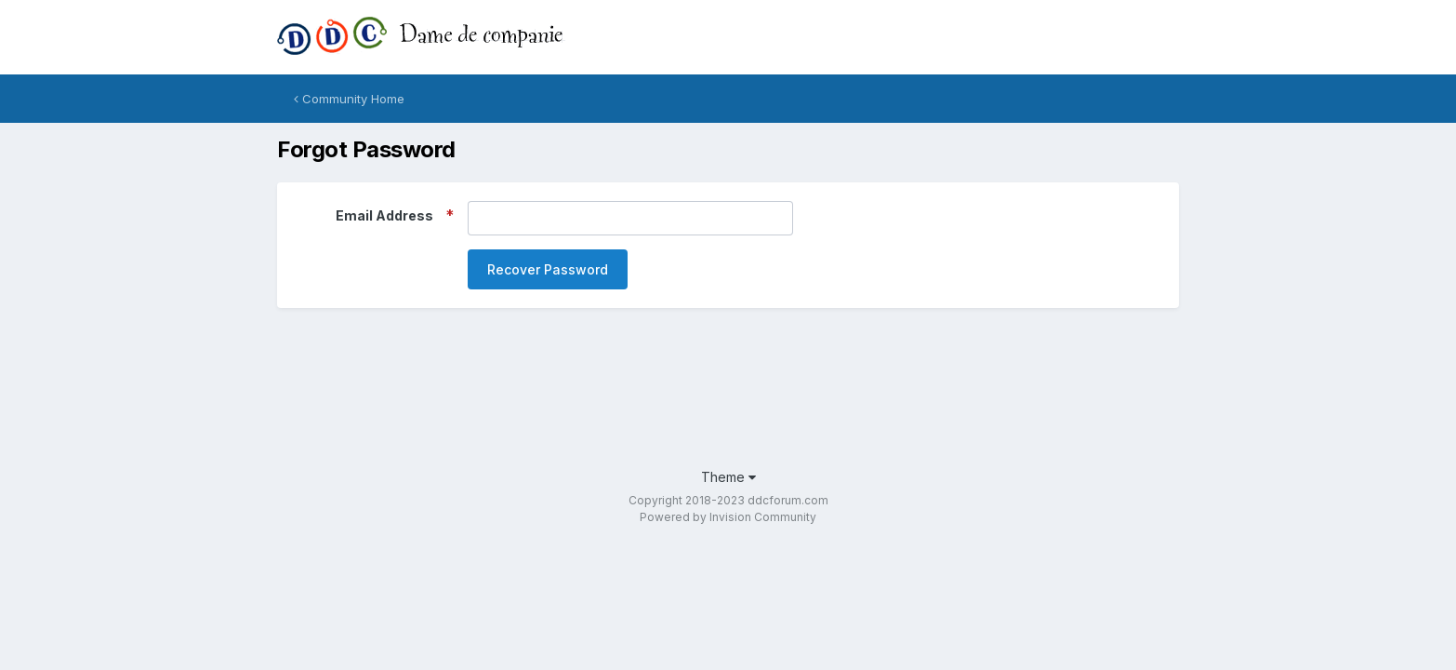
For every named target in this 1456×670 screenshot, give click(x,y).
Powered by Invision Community (728, 517)
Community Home (349, 98)
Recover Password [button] (547, 269)
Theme (728, 477)
